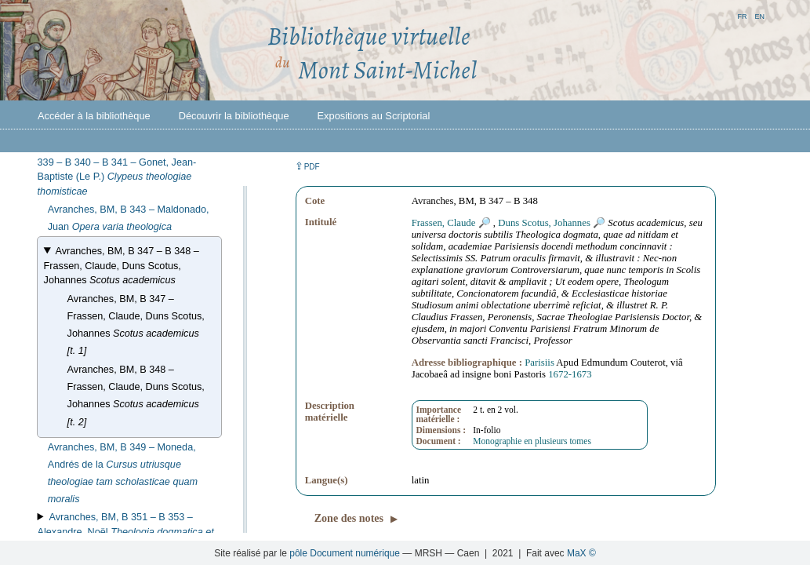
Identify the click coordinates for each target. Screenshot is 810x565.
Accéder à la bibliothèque (94, 116)
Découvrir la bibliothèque (234, 116)
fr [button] (741, 15)
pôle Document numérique (344, 553)
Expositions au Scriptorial (374, 116)
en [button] (759, 15)
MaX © (581, 553)
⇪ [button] (307, 166)
